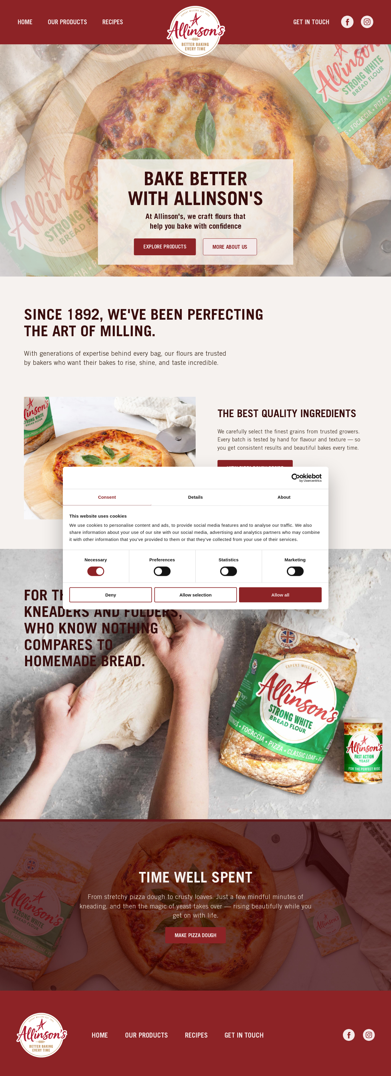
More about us (229, 247)
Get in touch (311, 22)
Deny (110, 594)
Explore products (164, 246)
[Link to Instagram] (367, 22)
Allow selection (195, 594)
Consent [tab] (107, 497)
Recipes (112, 22)
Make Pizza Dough (195, 935)
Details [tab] (195, 497)
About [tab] (284, 497)
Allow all (280, 594)
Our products (67, 22)
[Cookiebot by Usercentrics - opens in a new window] (296, 477)
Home (25, 22)
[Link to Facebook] (347, 22)
